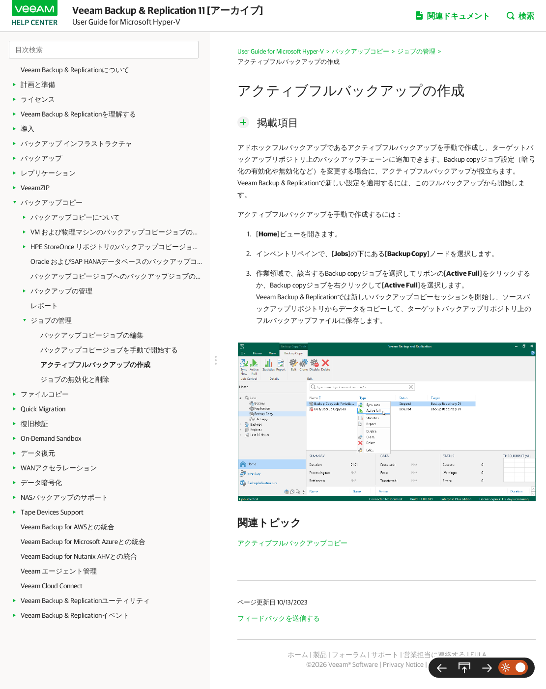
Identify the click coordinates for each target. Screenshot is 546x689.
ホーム (297, 655)
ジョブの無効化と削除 (74, 379)
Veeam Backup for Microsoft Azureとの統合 (83, 541)
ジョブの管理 (51, 320)
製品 (320, 655)
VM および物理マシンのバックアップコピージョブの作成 (116, 232)
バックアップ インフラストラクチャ (76, 143)
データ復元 (38, 453)
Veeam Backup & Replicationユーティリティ (85, 600)
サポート (385, 655)
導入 (27, 129)
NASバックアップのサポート (64, 497)
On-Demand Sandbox (51, 438)
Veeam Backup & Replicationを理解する (78, 114)
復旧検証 (34, 424)
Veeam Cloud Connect (52, 586)
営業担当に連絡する (434, 655)
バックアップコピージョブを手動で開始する (109, 350)
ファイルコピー (45, 394)
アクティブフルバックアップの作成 (95, 365)
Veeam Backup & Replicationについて (75, 70)
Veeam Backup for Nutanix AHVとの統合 (79, 556)
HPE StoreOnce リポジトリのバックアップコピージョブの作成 (116, 247)
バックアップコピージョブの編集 (92, 335)
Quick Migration (43, 409)
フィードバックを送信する (278, 618)
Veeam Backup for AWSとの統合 (68, 527)
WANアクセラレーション (59, 468)
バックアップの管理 (61, 291)
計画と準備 (38, 84)
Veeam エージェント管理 (59, 571)
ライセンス (38, 99)
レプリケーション (48, 173)
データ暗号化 (41, 483)
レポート (44, 306)
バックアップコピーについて (75, 217)
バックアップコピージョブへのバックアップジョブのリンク (116, 276)
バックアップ (41, 158)
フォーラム (349, 655)
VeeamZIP (35, 188)
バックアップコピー (52, 202)
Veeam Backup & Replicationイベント (75, 615)
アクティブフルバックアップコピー (292, 543)
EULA (478, 655)
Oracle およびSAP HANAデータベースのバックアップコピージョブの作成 (116, 261)
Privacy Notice (403, 664)
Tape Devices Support (52, 512)
